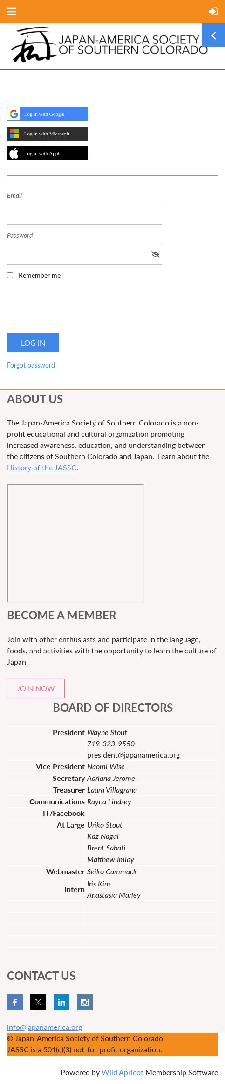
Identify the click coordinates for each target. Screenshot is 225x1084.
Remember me (40, 275)
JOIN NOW (36, 688)
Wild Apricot (122, 1072)
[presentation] (78, 309)
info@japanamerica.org (44, 1026)
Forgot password (31, 365)
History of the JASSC (41, 467)
